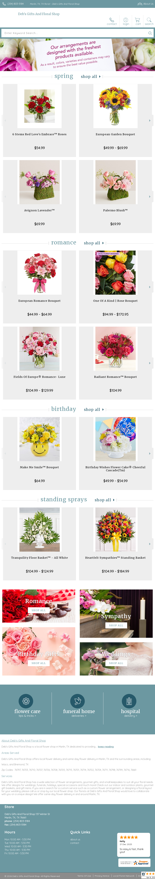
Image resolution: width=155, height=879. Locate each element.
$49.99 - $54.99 (115, 481)
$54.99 (39, 148)
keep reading (106, 746)
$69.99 (39, 224)
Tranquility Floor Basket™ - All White (39, 557)
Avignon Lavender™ (39, 210)
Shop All (89, 76)
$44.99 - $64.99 (39, 314)
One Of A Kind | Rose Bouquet (115, 301)
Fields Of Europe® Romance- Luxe (40, 377)
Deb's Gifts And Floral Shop (38, 14)
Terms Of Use (84, 875)
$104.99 (116, 390)
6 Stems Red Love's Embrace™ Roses (39, 134)
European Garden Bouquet (115, 134)
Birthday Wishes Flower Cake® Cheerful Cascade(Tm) (115, 469)
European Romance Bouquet (39, 301)
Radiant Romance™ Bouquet (115, 377)
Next (150, 120)
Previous (5, 120)
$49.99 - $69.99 (116, 148)
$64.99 (39, 481)
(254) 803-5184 (15, 3)
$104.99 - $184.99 (115, 571)
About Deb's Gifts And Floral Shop (24, 740)
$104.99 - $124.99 (39, 571)
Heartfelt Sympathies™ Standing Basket (115, 557)
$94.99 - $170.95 (116, 314)
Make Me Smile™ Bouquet (39, 467)
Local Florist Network (123, 875)
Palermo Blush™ (115, 210)
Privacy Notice (102, 875)
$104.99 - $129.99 (39, 390)
